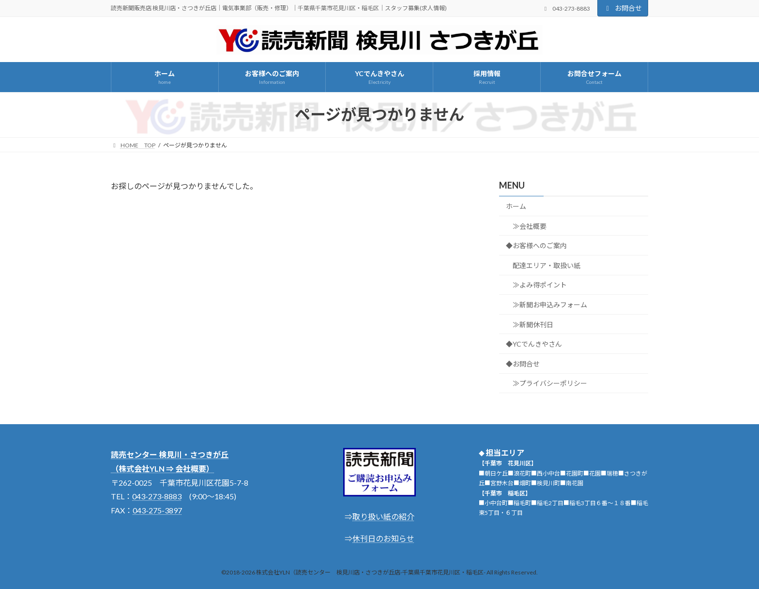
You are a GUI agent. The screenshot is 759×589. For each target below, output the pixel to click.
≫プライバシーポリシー (550, 383)
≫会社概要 (529, 226)
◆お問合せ (523, 364)
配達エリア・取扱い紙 (546, 265)
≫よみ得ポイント (540, 285)
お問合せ (623, 8)
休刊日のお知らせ (383, 538)
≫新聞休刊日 (533, 324)
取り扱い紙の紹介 (383, 516)
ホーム (516, 206)
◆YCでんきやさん (534, 344)
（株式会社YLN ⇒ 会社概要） (162, 468)
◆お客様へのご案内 (536, 245)
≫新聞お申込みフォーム (550, 305)
